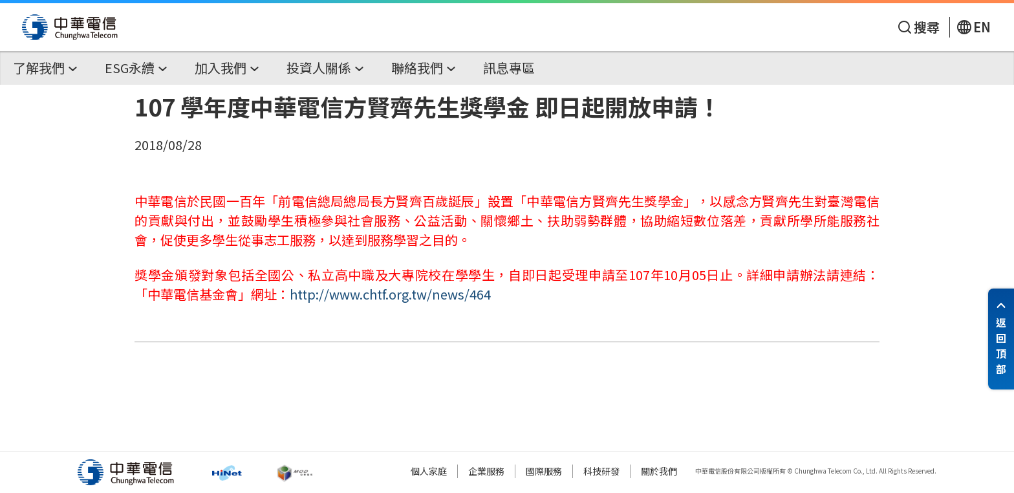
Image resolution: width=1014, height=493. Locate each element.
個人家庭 (429, 471)
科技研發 (601, 471)
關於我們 (659, 471)
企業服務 (486, 471)
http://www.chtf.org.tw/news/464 (390, 294)
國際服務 (544, 471)
